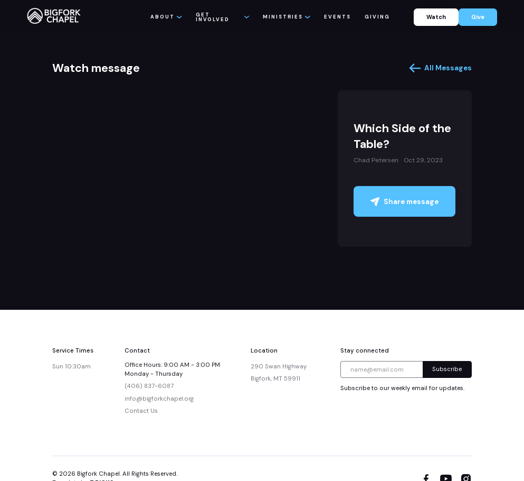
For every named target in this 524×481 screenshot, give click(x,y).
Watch (436, 17)
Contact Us (141, 411)
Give (477, 17)
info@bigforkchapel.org (159, 399)
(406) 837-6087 (149, 386)
